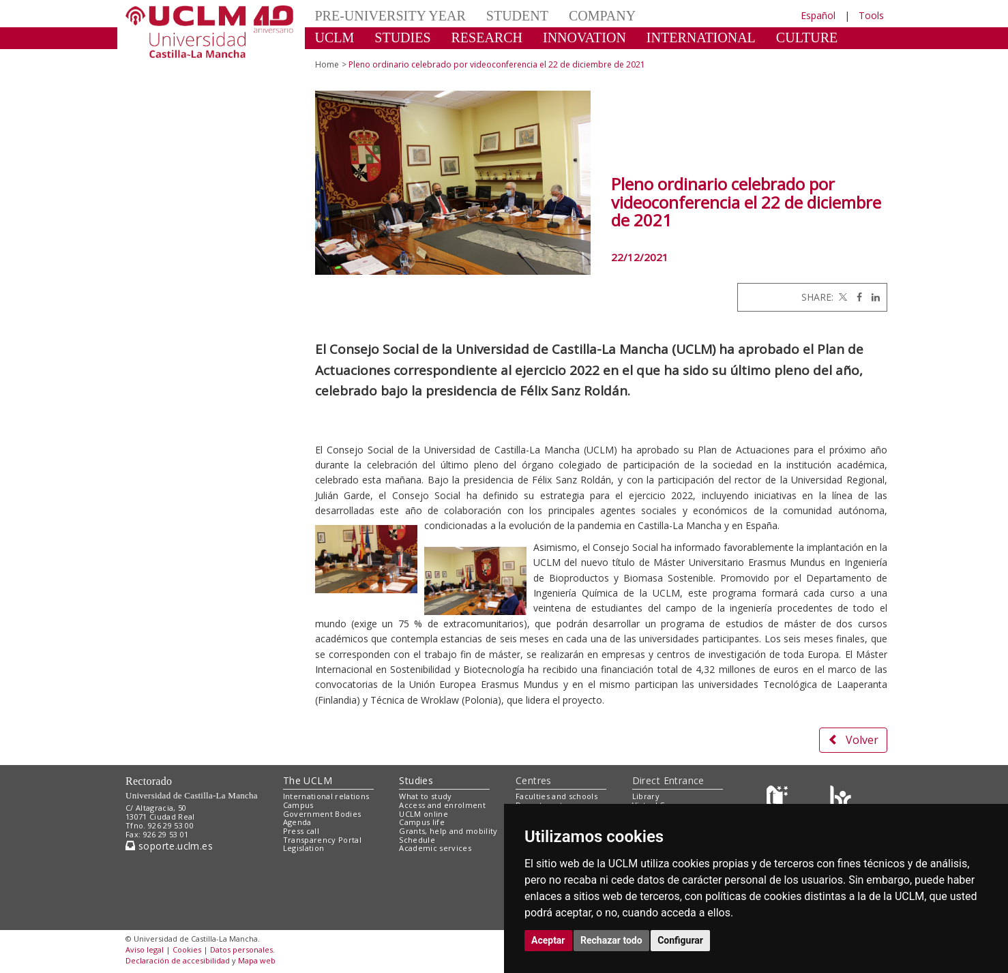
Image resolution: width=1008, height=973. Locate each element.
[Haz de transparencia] (779, 799)
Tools (871, 15)
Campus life (422, 822)
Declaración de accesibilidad (177, 960)
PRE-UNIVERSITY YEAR (390, 15)
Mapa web (257, 960)
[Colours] (840, 799)
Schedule (417, 840)
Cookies (187, 949)
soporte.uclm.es (169, 845)
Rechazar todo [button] (611, 940)
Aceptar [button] (548, 940)
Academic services (435, 848)
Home (327, 64)
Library (645, 796)
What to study (425, 796)
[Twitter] (841, 296)
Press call (301, 831)
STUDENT (517, 15)
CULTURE (806, 37)
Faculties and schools (556, 796)
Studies (416, 780)
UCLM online (423, 814)
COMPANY (602, 15)
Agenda (297, 822)
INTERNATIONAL (701, 37)
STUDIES (402, 37)
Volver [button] (853, 739)
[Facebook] (856, 296)
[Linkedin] (872, 296)
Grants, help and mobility (448, 831)
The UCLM (307, 780)
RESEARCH (486, 37)
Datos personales (241, 949)
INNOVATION (584, 37)
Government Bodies (322, 814)
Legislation (304, 848)
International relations (326, 796)
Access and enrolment (442, 805)
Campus (298, 805)
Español (818, 15)
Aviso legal (144, 949)
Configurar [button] (680, 940)
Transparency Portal (322, 840)
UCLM (335, 37)
